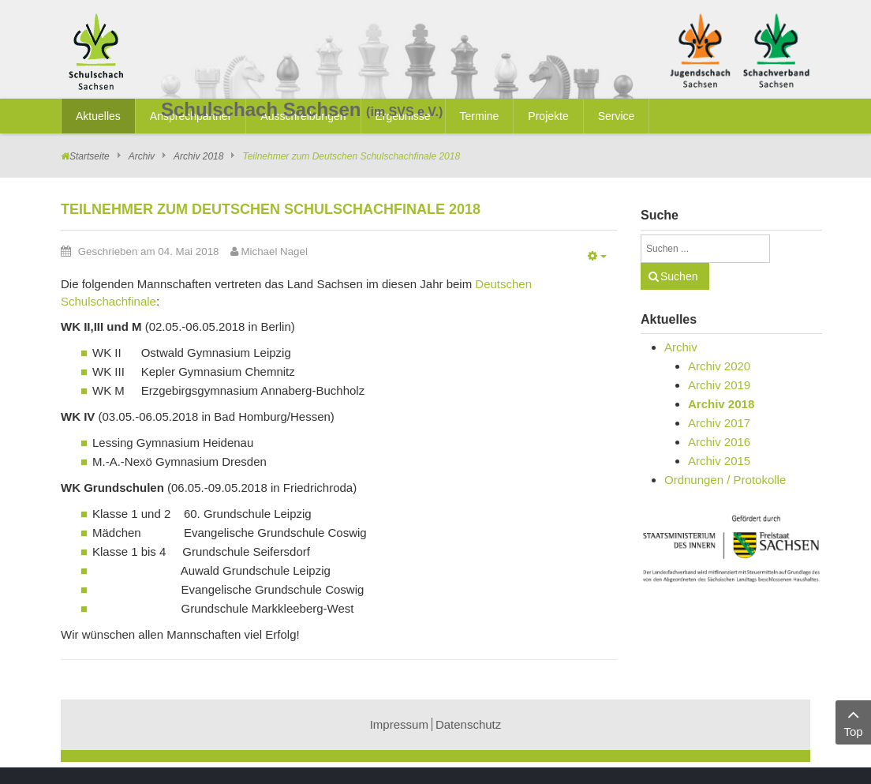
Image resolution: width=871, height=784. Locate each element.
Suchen (678, 276)
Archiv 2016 (719, 441)
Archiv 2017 (719, 423)
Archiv (142, 156)
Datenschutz (468, 724)
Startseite (89, 156)
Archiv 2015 (719, 460)
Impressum (399, 724)
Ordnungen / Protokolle (725, 479)
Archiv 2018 (198, 156)
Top (853, 721)
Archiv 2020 (719, 366)
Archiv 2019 (719, 385)
